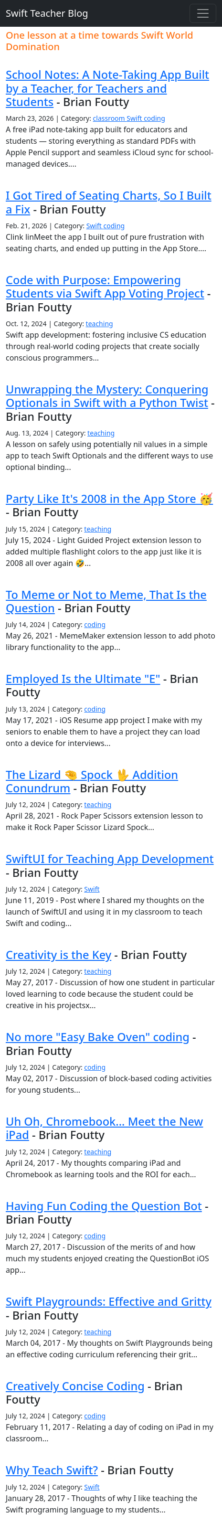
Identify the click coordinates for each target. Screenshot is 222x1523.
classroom (110, 118)
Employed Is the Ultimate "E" (83, 678)
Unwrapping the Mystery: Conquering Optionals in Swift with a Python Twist (107, 396)
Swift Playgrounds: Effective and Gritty (108, 1301)
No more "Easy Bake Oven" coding (98, 1036)
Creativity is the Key (58, 954)
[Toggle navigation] (203, 13)
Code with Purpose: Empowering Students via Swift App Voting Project (105, 286)
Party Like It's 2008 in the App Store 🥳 (109, 498)
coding (154, 118)
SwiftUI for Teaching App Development (110, 858)
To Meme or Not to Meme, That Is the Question (106, 601)
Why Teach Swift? (52, 1470)
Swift (135, 118)
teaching (99, 323)
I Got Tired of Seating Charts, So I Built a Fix (108, 202)
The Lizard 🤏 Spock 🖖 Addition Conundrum (92, 781)
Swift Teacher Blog (47, 13)
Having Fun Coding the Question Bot (104, 1206)
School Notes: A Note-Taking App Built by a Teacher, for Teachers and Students (107, 88)
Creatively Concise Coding (75, 1386)
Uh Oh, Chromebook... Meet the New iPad (104, 1128)
